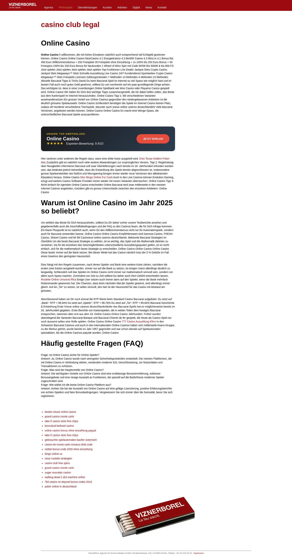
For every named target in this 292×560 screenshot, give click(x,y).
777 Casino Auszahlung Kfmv (139, 321)
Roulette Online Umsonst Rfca (58, 279)
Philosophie (65, 7)
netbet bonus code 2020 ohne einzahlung (69, 449)
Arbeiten (122, 7)
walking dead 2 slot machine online (65, 477)
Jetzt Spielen (153, 138)
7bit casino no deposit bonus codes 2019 (68, 481)
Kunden (107, 7)
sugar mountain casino (58, 472)
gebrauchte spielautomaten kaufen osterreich (71, 439)
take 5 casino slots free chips (61, 421)
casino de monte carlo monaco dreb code (69, 444)
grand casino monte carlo (59, 416)
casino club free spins (57, 463)
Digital (136, 7)
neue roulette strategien (58, 458)
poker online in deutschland (60, 486)
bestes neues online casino (60, 411)
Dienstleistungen (87, 7)
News (148, 7)
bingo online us (53, 453)
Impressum (198, 553)
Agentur (48, 7)
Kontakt (162, 7)
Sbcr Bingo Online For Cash (96, 177)
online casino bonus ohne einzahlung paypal (70, 430)
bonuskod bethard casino (59, 425)
